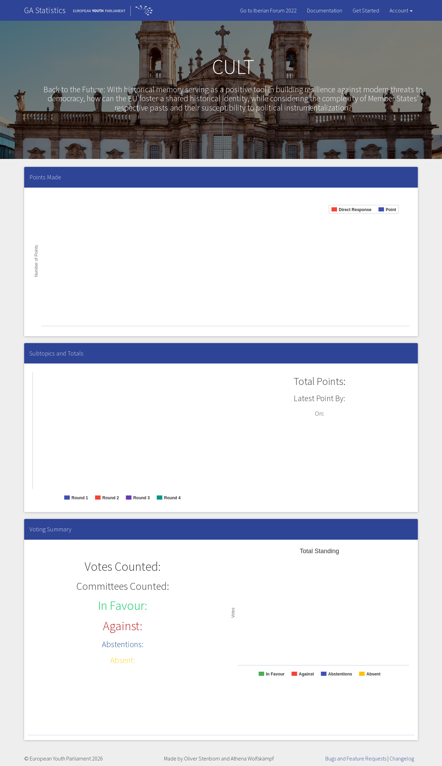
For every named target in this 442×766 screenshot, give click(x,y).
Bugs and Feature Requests (355, 758)
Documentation (324, 10)
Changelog (402, 758)
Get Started (366, 10)
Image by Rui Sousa (233, 127)
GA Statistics (45, 10)
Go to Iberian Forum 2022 (268, 10)
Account (401, 10)
